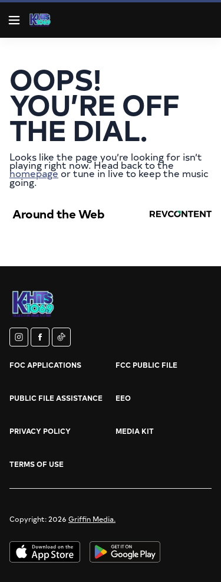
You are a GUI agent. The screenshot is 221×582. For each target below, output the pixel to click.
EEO (123, 398)
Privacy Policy (40, 431)
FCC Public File (146, 365)
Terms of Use (36, 464)
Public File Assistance (56, 398)
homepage (33, 172)
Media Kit (135, 431)
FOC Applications (45, 365)
